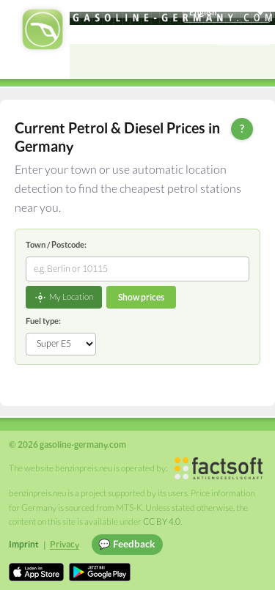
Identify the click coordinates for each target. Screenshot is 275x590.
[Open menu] (257, 61)
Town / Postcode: (56, 244)
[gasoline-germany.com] (172, 18)
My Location (63, 297)
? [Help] (242, 128)
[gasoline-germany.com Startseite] (42, 29)
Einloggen (243, 35)
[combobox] (137, 269)
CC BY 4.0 (161, 521)
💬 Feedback (126, 544)
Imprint (24, 544)
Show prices (141, 297)
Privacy (64, 544)
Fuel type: (43, 320)
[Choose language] (227, 13)
